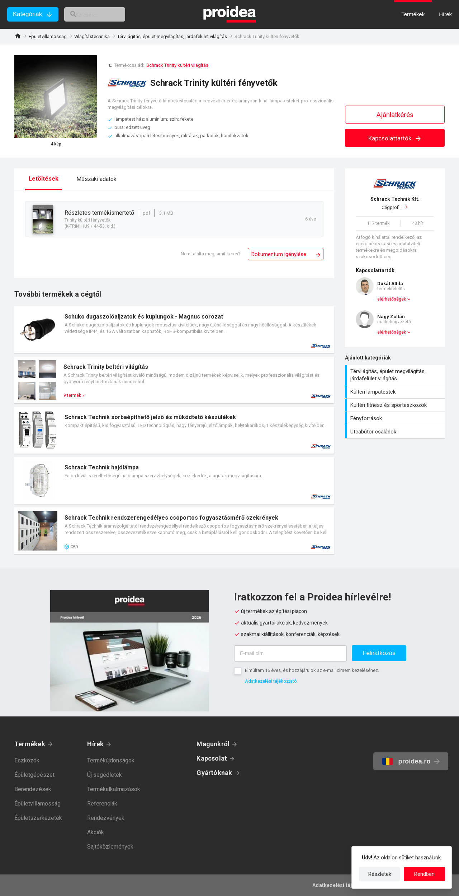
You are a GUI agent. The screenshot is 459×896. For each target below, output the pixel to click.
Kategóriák (27, 14)
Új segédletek (104, 774)
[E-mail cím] (290, 653)
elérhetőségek (391, 299)
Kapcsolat (212, 758)
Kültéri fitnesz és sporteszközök (396, 405)
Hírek (95, 744)
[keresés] (103, 14)
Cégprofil (395, 203)
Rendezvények (105, 817)
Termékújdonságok (110, 760)
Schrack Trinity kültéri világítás (177, 65)
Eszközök (26, 760)
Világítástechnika (92, 36)
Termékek (29, 744)
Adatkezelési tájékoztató (271, 681)
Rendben (424, 874)
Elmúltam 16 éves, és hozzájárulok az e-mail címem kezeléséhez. (312, 670)
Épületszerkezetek (38, 817)
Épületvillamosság (48, 36)
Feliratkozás (379, 653)
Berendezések (32, 789)
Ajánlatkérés (395, 115)
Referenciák (102, 803)
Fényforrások (396, 418)
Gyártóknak (214, 772)
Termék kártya (174, 329)
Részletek (379, 874)
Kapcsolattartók (395, 138)
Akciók (95, 832)
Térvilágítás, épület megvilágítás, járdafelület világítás (172, 36)
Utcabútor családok (396, 431)
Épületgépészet (34, 774)
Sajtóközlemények (110, 846)
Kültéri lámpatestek (396, 391)
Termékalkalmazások (113, 789)
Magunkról (213, 744)
